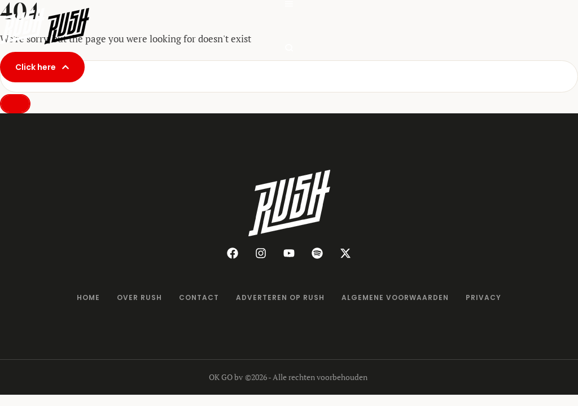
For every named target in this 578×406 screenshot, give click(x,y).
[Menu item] (88, 298)
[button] (289, 4)
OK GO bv (226, 377)
